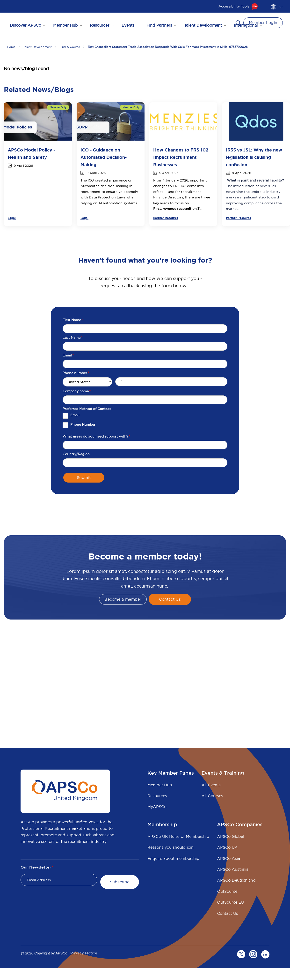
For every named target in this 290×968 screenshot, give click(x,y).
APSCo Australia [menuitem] (232, 869)
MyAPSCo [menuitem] (157, 806)
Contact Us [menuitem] (227, 913)
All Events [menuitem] (211, 784)
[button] (238, 22)
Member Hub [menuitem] (159, 784)
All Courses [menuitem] (212, 795)
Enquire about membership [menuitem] (173, 858)
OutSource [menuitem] (227, 891)
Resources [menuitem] (157, 795)
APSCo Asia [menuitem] (228, 858)
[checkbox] (145, 422)
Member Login (263, 22)
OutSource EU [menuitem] (230, 902)
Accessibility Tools (238, 6)
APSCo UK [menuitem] (227, 847)
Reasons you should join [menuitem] (170, 847)
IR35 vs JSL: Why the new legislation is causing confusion (254, 157)
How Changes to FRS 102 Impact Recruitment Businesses (180, 157)
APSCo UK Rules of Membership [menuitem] (178, 836)
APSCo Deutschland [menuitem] (236, 880)
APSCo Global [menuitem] (230, 836)
